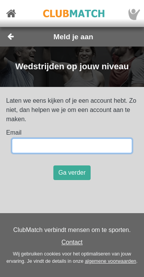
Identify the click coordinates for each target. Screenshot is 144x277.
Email (14, 132)
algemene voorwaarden (110, 261)
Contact (72, 242)
